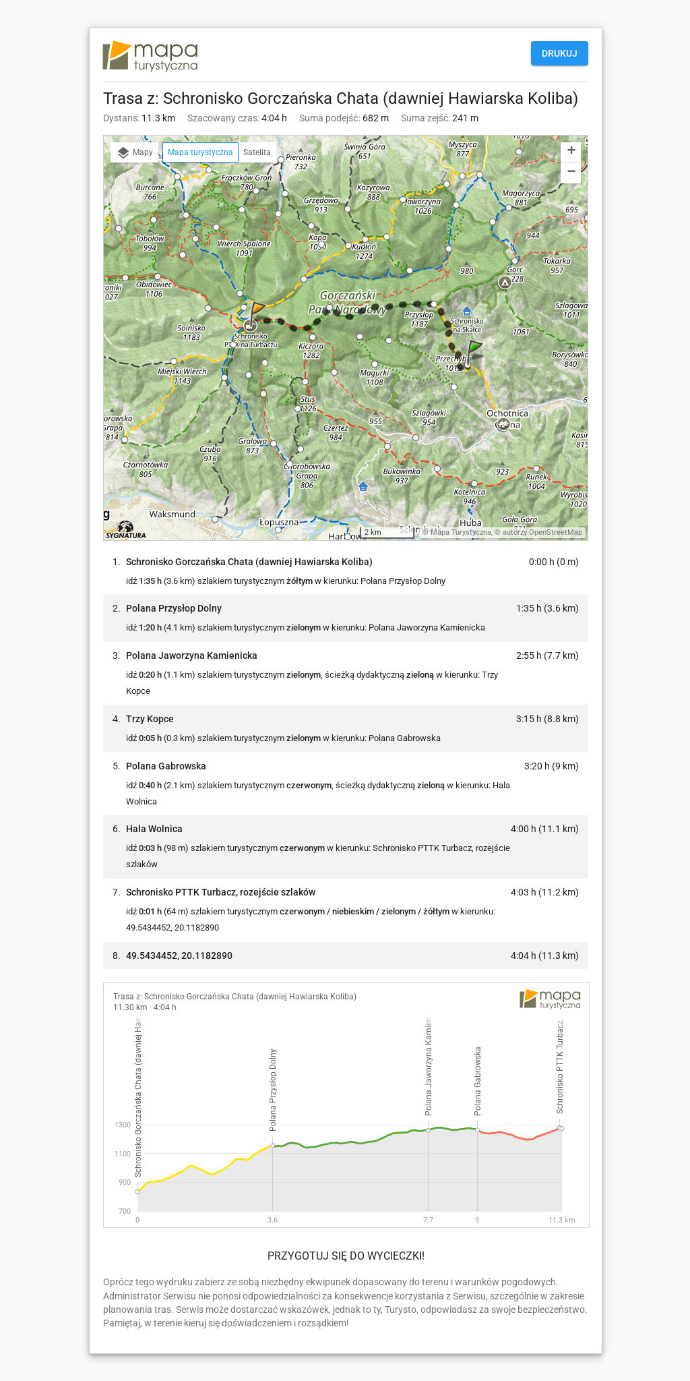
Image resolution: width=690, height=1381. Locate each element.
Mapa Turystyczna (461, 532)
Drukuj (559, 53)
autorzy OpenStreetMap (542, 532)
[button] (477, 366)
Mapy (134, 153)
